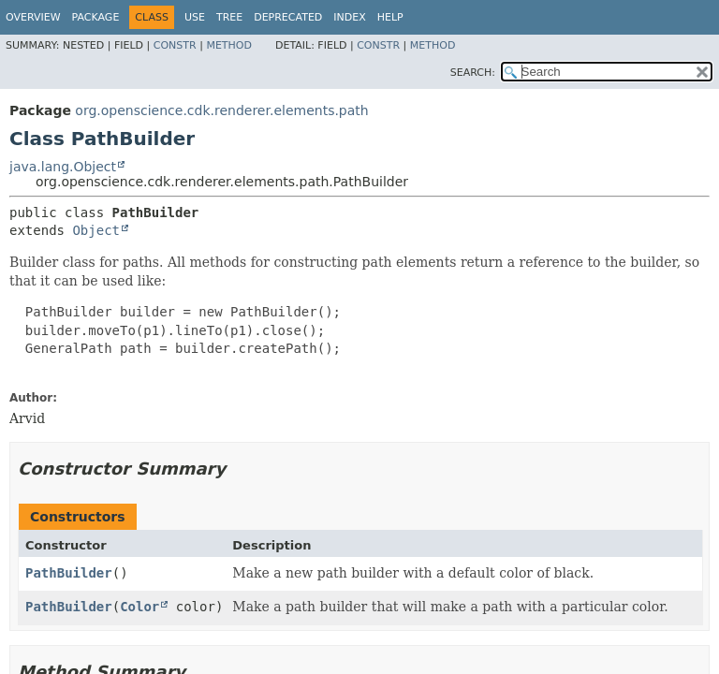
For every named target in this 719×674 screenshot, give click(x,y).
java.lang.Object (62, 166)
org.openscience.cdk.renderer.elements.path (221, 110)
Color (139, 606)
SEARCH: (472, 72)
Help (390, 17)
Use (194, 17)
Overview (33, 17)
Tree (229, 17)
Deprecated (288, 17)
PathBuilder (68, 572)
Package (96, 17)
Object (96, 230)
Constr (175, 45)
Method (229, 45)
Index (349, 17)
